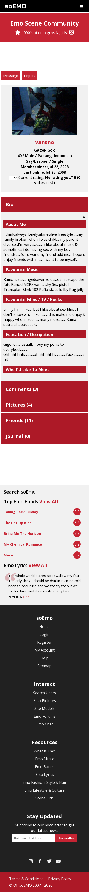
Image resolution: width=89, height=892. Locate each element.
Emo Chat (44, 724)
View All (48, 501)
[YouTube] (58, 862)
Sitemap (44, 665)
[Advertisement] (44, 57)
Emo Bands (44, 766)
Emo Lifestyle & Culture (44, 790)
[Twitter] (49, 862)
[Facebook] (40, 862)
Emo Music (44, 758)
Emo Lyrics (44, 774)
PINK (26, 596)
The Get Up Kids (18, 522)
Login (44, 634)
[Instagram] (72, 32)
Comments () (22, 389)
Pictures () (19, 405)
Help (44, 658)
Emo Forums (44, 716)
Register (44, 642)
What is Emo (44, 751)
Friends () (19, 420)
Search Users (44, 692)
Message (10, 75)
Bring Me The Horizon (22, 533)
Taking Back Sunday (21, 511)
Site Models (44, 708)
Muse (8, 555)
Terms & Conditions (26, 878)
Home (44, 626)
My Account (44, 650)
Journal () (18, 436)
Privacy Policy (59, 878)
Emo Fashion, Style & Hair (44, 782)
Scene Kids (44, 798)
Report (29, 75)
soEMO (15, 6)
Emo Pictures (44, 700)
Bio (10, 204)
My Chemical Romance (23, 544)
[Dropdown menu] (82, 6)
